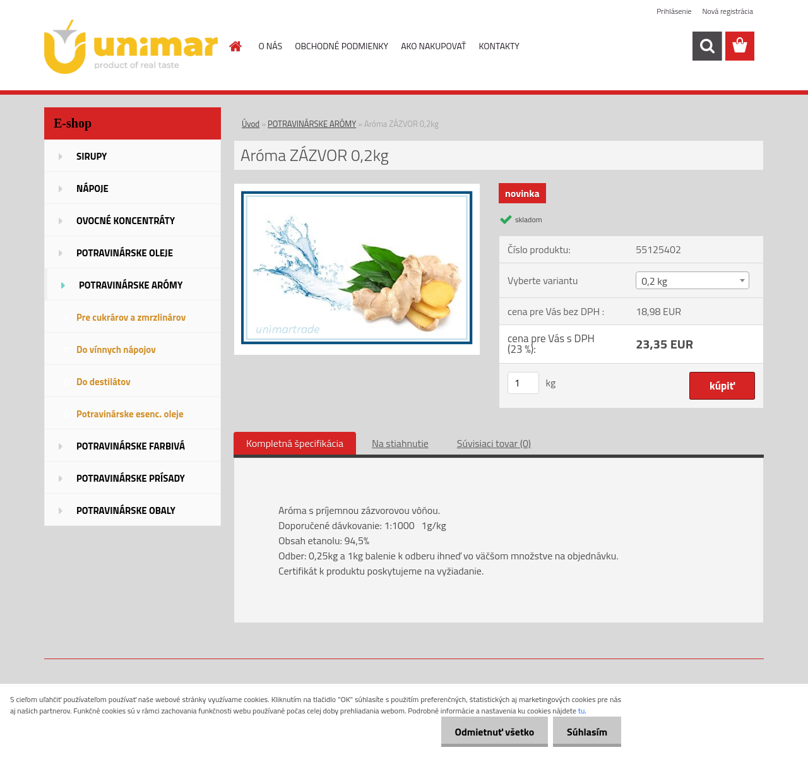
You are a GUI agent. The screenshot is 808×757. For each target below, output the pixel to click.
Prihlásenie (673, 11)
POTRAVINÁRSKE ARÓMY (312, 123)
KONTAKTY (499, 45)
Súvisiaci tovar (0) (494, 443)
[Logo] (131, 46)
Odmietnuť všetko (488, 731)
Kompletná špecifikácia (294, 443)
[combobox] (692, 280)
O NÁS (271, 45)
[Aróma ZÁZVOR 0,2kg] (357, 188)
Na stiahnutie (400, 443)
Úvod (250, 123)
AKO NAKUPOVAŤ (433, 45)
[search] (707, 46)
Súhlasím (585, 731)
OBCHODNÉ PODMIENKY (341, 45)
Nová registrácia (727, 11)
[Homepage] (234, 46)
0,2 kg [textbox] (654, 281)
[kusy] (523, 383)
